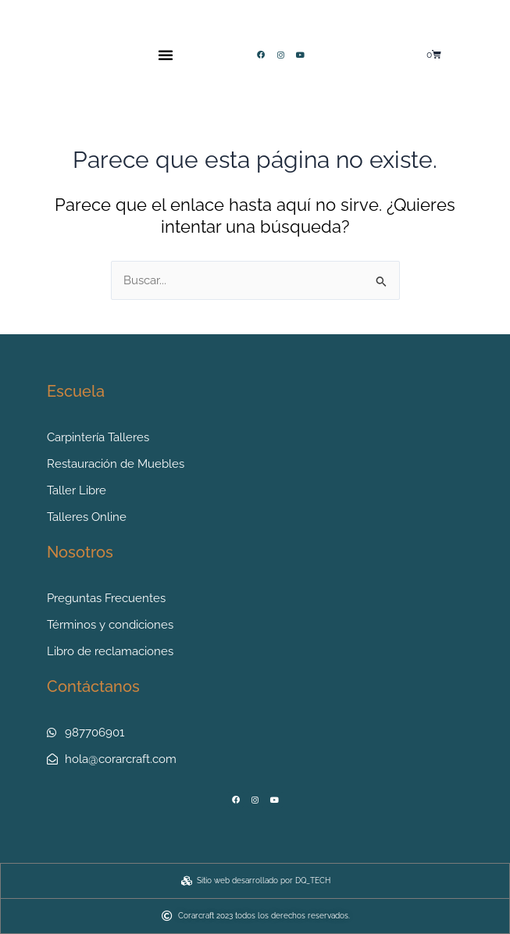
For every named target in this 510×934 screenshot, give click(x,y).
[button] (165, 54)
